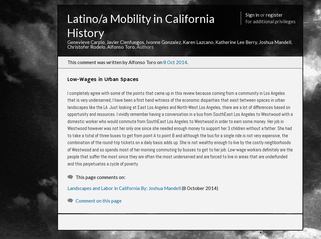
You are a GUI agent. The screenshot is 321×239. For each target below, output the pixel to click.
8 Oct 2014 (175, 62)
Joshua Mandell (275, 42)
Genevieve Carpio (86, 42)
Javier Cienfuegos (125, 42)
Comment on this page (99, 201)
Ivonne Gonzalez (163, 42)
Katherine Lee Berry (236, 42)
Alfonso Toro (121, 47)
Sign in (252, 15)
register (274, 15)
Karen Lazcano (198, 42)
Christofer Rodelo (86, 47)
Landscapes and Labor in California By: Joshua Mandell (124, 188)
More (268, 232)
